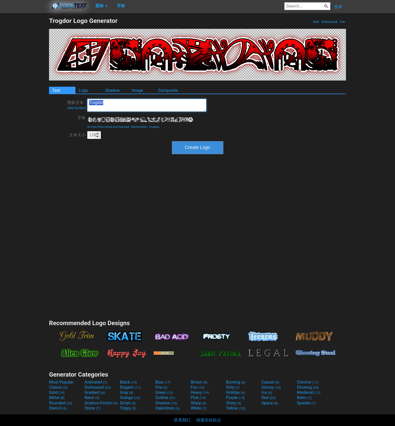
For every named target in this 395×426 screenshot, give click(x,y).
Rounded (60, 403)
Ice (267, 392)
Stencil (57, 408)
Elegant (130, 387)
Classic (58, 387)
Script (128, 403)
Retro (304, 397)
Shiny (233, 403)
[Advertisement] (24, 94)
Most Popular (61, 382)
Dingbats (154, 127)
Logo (83, 90)
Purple (235, 397)
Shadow (112, 90)
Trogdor (146, 105)
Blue (162, 382)
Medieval (309, 392)
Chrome (308, 382)
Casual (270, 382)
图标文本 (76, 105)
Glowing (308, 387)
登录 (338, 6)
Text (56, 90)
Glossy (271, 387)
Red (316, 22)
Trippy (128, 408)
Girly (232, 387)
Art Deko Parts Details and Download (108, 127)
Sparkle (306, 403)
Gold (57, 392)
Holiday (235, 392)
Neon (91, 397)
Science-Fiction (101, 403)
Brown (199, 382)
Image (137, 90)
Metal (57, 397)
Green (164, 392)
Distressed (329, 22)
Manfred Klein (139, 127)
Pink (198, 397)
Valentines (167, 408)
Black (128, 382)
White (198, 408)
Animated (95, 382)
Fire (161, 387)
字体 (81, 117)
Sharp (199, 403)
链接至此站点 (208, 420)
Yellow (235, 408)
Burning (235, 382)
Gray (126, 392)
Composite (168, 90)
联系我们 (182, 420)
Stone (92, 408)
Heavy (200, 392)
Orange (130, 397)
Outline (165, 397)
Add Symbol (76, 108)
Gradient (94, 392)
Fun (342, 22)
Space (270, 403)
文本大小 (77, 134)
